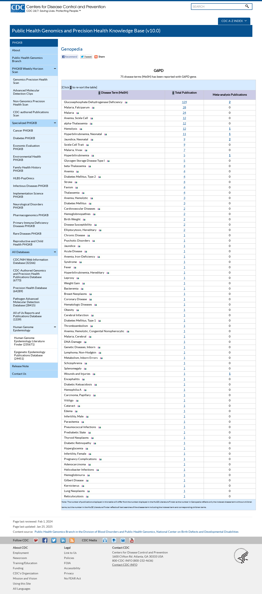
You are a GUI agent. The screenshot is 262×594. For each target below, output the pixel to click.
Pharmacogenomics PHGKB (31, 215)
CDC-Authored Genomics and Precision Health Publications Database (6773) (29, 275)
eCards (123, 542)
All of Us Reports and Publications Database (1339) (27, 316)
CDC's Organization (25, 573)
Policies (69, 558)
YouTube (133, 542)
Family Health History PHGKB (27, 169)
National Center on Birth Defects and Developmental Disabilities (197, 531)
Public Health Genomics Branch (27, 60)
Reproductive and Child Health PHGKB (28, 243)
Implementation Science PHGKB (28, 195)
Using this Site (22, 583)
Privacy (69, 573)
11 (184, 134)
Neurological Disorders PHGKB (28, 206)
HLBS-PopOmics (23, 178)
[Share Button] (99, 57)
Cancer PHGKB (23, 130)
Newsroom (20, 558)
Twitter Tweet (86, 57)
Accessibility (72, 568)
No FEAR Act (72, 578)
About (16, 50)
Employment (21, 553)
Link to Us (70, 553)
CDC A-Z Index (234, 21)
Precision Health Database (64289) (30, 290)
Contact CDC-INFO (124, 564)
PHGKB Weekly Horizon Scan (27, 70)
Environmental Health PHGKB (27, 158)
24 (184, 112)
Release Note (20, 366)
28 (184, 107)
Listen (105, 542)
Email (35, 542)
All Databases (20, 252)
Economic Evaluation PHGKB (26, 147)
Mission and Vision (25, 578)
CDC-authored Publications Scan (31, 114)
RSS (71, 542)
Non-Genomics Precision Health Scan (29, 103)
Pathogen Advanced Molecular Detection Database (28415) (26, 302)
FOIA (67, 563)
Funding (18, 568)
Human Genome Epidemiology (23, 329)
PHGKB (17, 42)
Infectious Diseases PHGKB (30, 186)
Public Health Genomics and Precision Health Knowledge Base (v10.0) (86, 30)
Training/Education (25, 563)
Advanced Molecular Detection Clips (26, 92)
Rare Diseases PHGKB (27, 233)
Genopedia (71, 49)
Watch (114, 542)
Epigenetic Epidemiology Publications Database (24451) (29, 355)
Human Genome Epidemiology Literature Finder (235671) (29, 341)
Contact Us (19, 374)
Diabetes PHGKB (24, 138)
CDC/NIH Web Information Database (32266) (30, 261)
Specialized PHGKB (24, 123)
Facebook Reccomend (69, 57)
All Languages (21, 588)
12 (184, 118)
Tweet (54, 542)
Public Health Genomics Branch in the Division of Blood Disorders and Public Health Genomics (95, 531)
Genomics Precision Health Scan (30, 81)
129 (184, 102)
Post (62, 542)
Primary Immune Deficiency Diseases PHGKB (30, 224)
